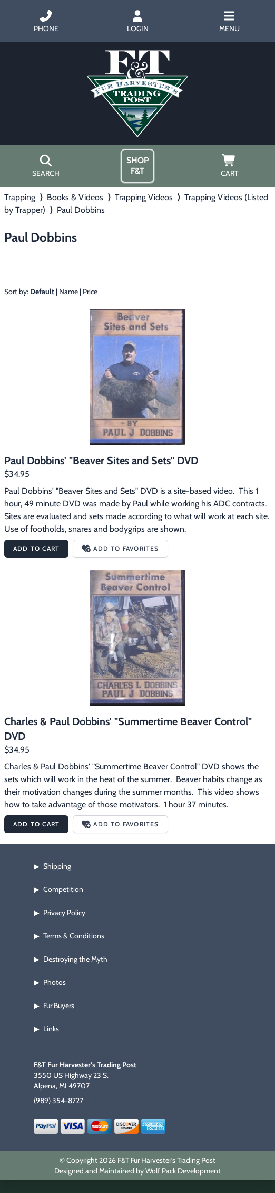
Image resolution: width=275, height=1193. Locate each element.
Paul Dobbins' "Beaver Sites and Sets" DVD (101, 460)
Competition (63, 889)
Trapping (19, 197)
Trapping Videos (144, 197)
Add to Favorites (120, 548)
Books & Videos (75, 197)
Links (51, 1029)
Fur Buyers (58, 1005)
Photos (54, 982)
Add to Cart (36, 548)
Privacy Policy (64, 912)
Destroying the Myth (75, 959)
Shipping (57, 866)
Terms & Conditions (73, 936)
